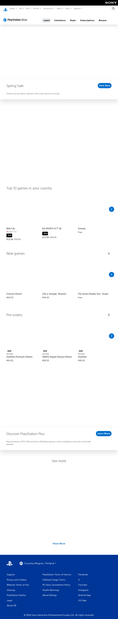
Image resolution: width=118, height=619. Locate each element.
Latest (46, 17)
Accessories (47, 8)
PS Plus (36, 8)
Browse (102, 17)
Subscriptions (87, 17)
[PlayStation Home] (5, 9)
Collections (60, 17)
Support (77, 8)
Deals (73, 17)
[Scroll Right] (111, 206)
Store (67, 8)
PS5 (20, 8)
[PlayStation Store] (16, 16)
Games (12, 8)
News (59, 8)
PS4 (27, 8)
